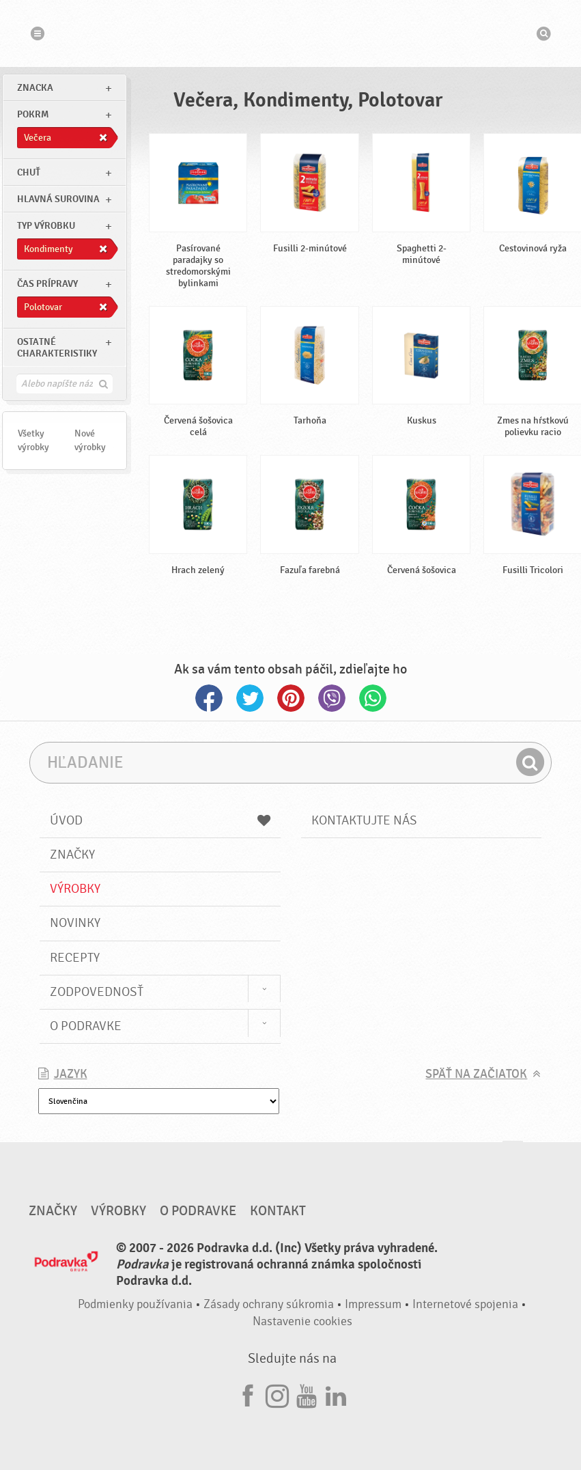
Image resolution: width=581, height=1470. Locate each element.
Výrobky (75, 888)
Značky (72, 854)
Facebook (209, 698)
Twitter (250, 698)
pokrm (32, 114)
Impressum (373, 1304)
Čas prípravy (47, 284)
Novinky (75, 922)
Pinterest (290, 698)
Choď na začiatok (512, 1154)
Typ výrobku (46, 226)
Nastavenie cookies (302, 1321)
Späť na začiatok (476, 1074)
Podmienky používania (135, 1304)
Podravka (291, 33)
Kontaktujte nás (364, 820)
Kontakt (278, 1211)
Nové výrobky (90, 440)
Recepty (75, 957)
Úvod (160, 820)
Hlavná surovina (58, 199)
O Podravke (86, 1026)
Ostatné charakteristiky (57, 347)
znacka (35, 88)
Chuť (28, 172)
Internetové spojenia (465, 1304)
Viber (331, 698)
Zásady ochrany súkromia (268, 1304)
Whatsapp (372, 698)
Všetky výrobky (33, 440)
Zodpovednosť (96, 991)
